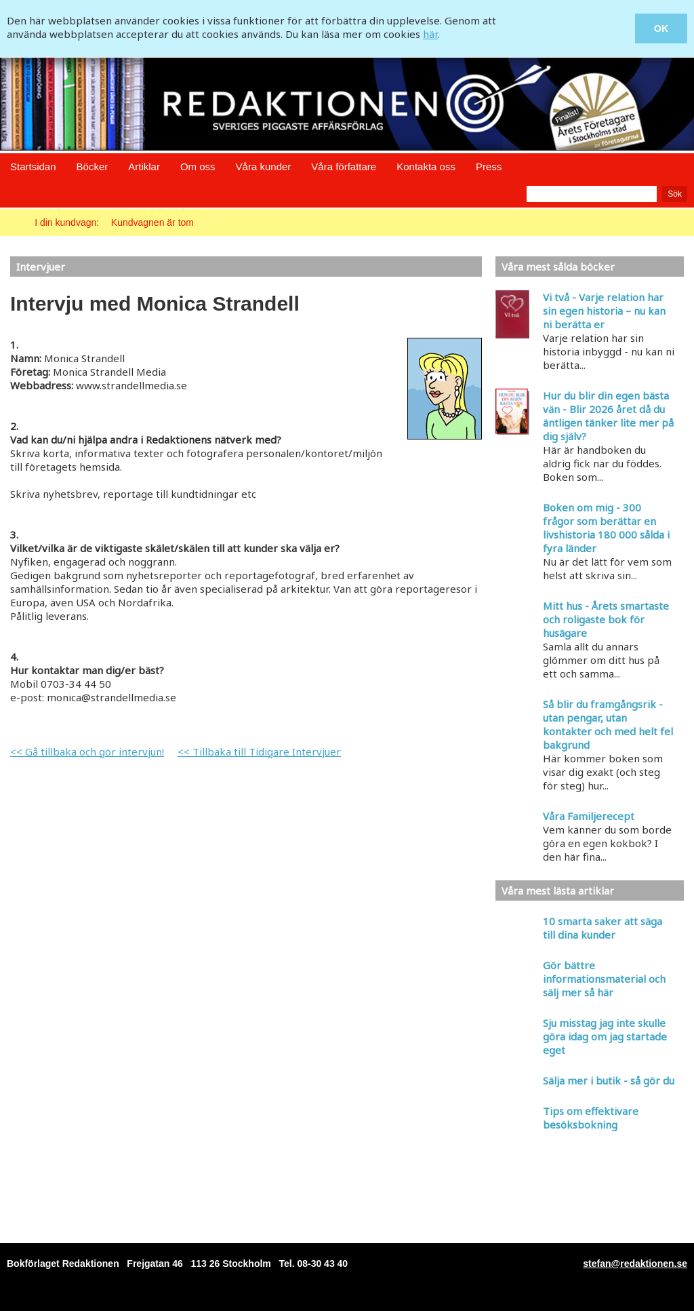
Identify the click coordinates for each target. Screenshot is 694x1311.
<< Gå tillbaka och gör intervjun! (87, 751)
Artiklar (144, 166)
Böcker (92, 166)
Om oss (198, 166)
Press (489, 166)
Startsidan (33, 166)
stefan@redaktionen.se (635, 1263)
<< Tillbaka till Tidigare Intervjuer (259, 751)
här (430, 34)
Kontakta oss (425, 166)
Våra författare (343, 166)
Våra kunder (263, 166)
